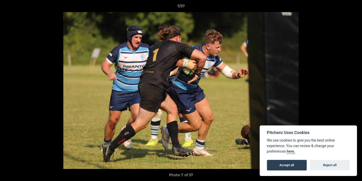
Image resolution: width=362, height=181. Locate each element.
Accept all (287, 165)
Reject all (330, 165)
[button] (353, 7)
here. (291, 151)
